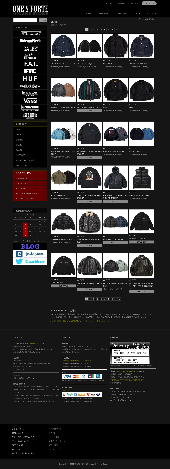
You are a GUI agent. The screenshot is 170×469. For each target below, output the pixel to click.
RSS (50, 445)
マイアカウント (107, 4)
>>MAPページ (29, 378)
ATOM (56, 445)
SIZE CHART (17, 445)
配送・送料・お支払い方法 (23, 437)
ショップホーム (18, 429)
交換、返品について (20, 441)
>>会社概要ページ (19, 369)
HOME (88, 13)
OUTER (63, 25)
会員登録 (121, 4)
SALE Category (23, 173)
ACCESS (16, 449)
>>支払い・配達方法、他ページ (120, 400)
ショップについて (136, 13)
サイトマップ (54, 449)
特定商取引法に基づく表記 (23, 453)
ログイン (134, 4)
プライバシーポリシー (57, 441)
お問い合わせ (151, 13)
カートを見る (54, 437)
